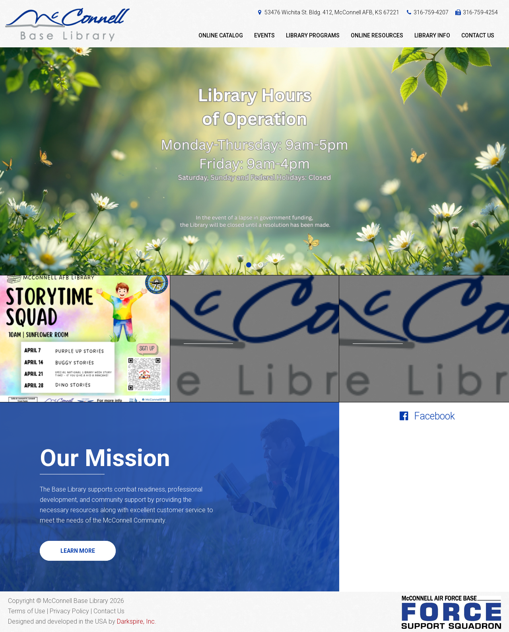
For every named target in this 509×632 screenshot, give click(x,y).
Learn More (77, 551)
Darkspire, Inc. (136, 621)
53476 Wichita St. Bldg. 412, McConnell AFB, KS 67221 (331, 12)
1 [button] (249, 265)
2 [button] (260, 265)
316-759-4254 (480, 12)
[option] (254, 161)
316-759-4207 (431, 12)
